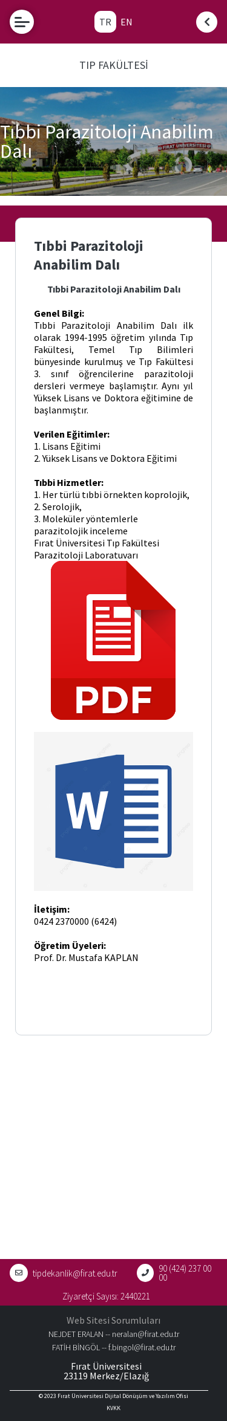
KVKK (113, 1408)
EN (126, 22)
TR (105, 22)
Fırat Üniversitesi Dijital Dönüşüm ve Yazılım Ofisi (123, 1396)
